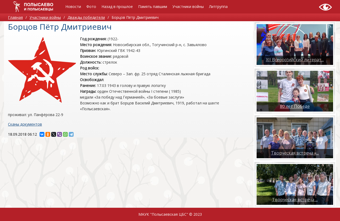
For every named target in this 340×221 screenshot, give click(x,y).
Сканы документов (25, 124)
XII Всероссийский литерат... (295, 60)
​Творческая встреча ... (295, 199)
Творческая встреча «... (295, 153)
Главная (15, 17)
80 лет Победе (295, 106)
